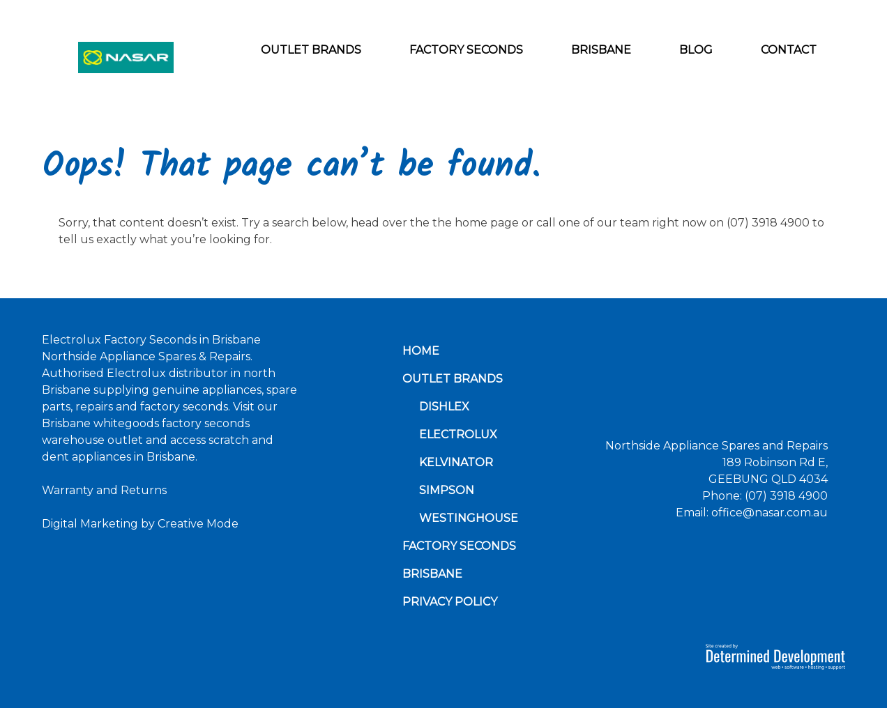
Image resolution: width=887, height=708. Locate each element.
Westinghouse (468, 518)
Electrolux (458, 434)
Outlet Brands (311, 49)
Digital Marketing (90, 523)
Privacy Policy (449, 601)
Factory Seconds (466, 49)
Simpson (446, 490)
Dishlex (444, 406)
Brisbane (601, 49)
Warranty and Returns (104, 490)
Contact (789, 49)
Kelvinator (456, 462)
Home (420, 350)
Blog (696, 49)
